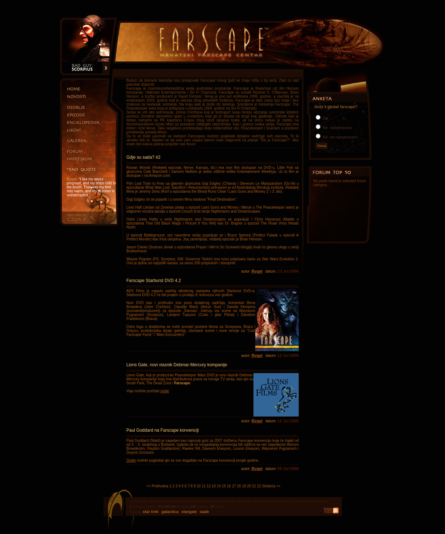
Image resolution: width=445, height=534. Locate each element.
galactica (169, 511)
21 (254, 486)
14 (219, 486)
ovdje (164, 391)
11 (204, 486)
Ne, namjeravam (337, 127)
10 (199, 486)
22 (259, 486)
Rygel (257, 271)
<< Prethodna (158, 486)
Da (325, 118)
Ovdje (131, 460)
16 (229, 486)
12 (209, 486)
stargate (188, 511)
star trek (151, 511)
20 (249, 486)
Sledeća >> (271, 486)
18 (239, 486)
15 (224, 486)
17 (234, 486)
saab (204, 511)
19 (244, 486)
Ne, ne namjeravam (339, 137)
